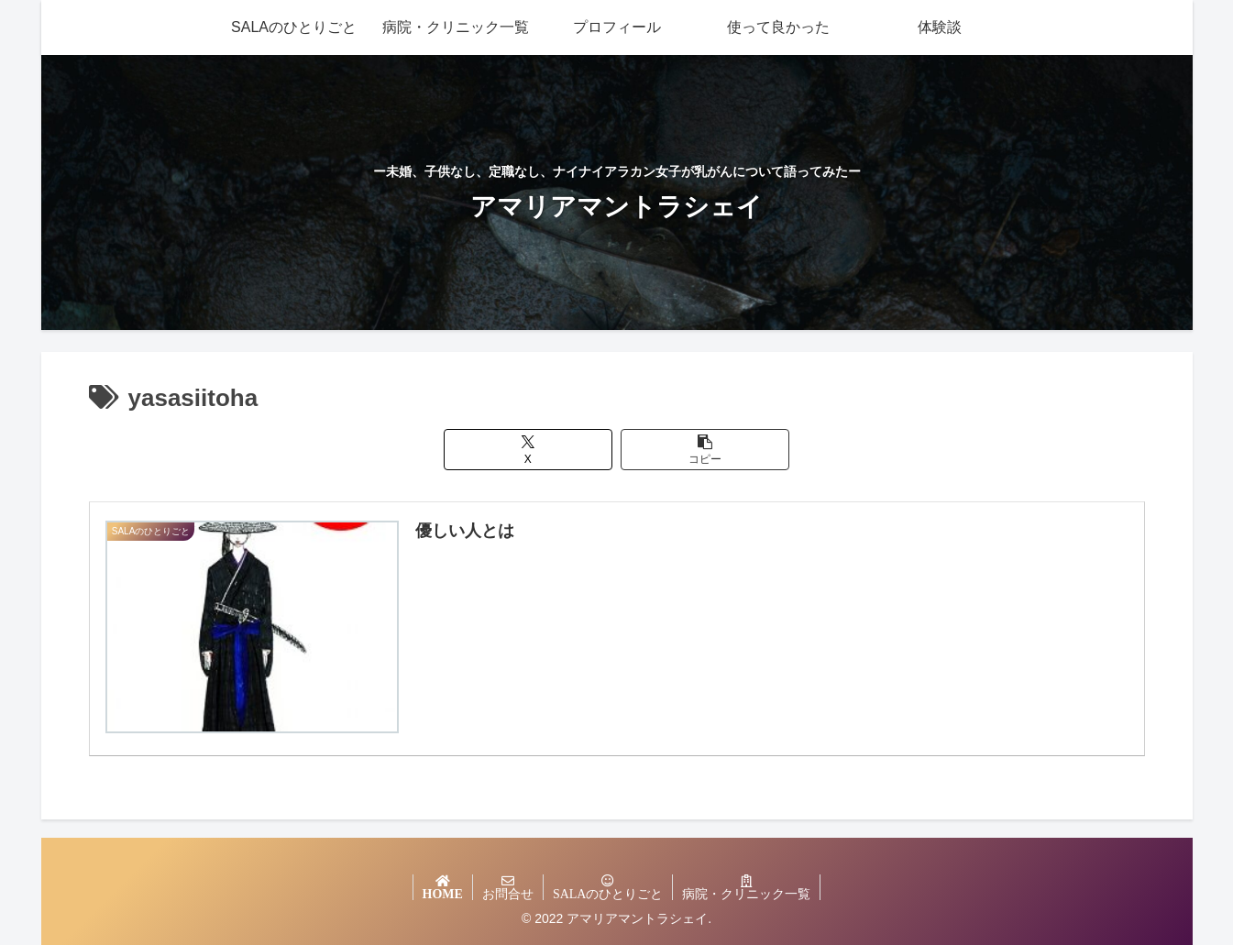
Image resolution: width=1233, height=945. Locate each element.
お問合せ (508, 893)
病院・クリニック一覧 (746, 893)
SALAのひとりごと (608, 893)
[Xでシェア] (528, 449)
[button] (705, 449)
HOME (443, 893)
